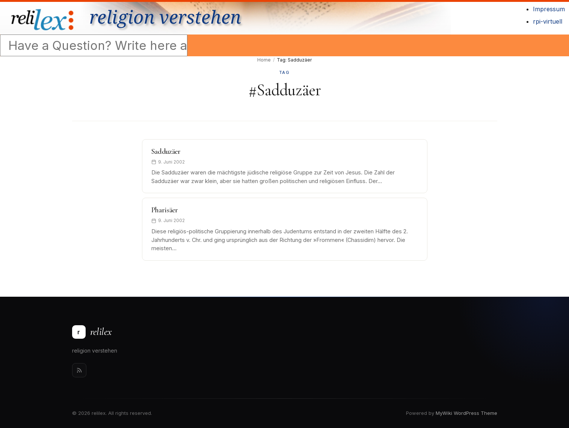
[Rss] (79, 370)
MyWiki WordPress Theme (466, 413)
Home (264, 60)
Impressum (549, 9)
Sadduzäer (166, 151)
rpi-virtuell (547, 21)
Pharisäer (164, 210)
